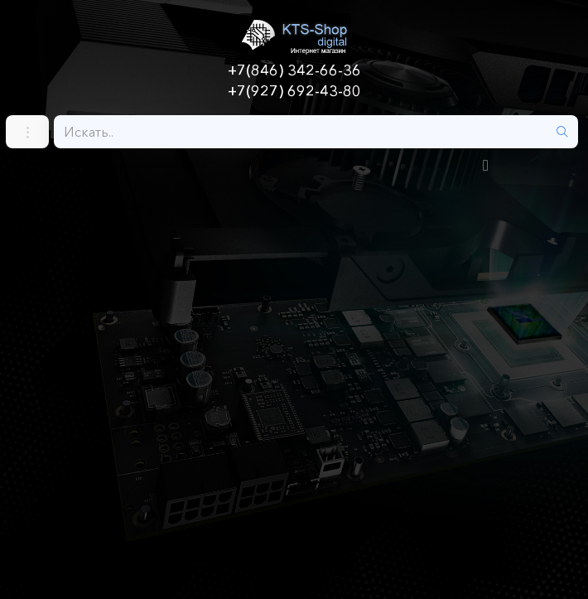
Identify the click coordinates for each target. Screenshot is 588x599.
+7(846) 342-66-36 (294, 70)
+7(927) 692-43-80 (294, 91)
